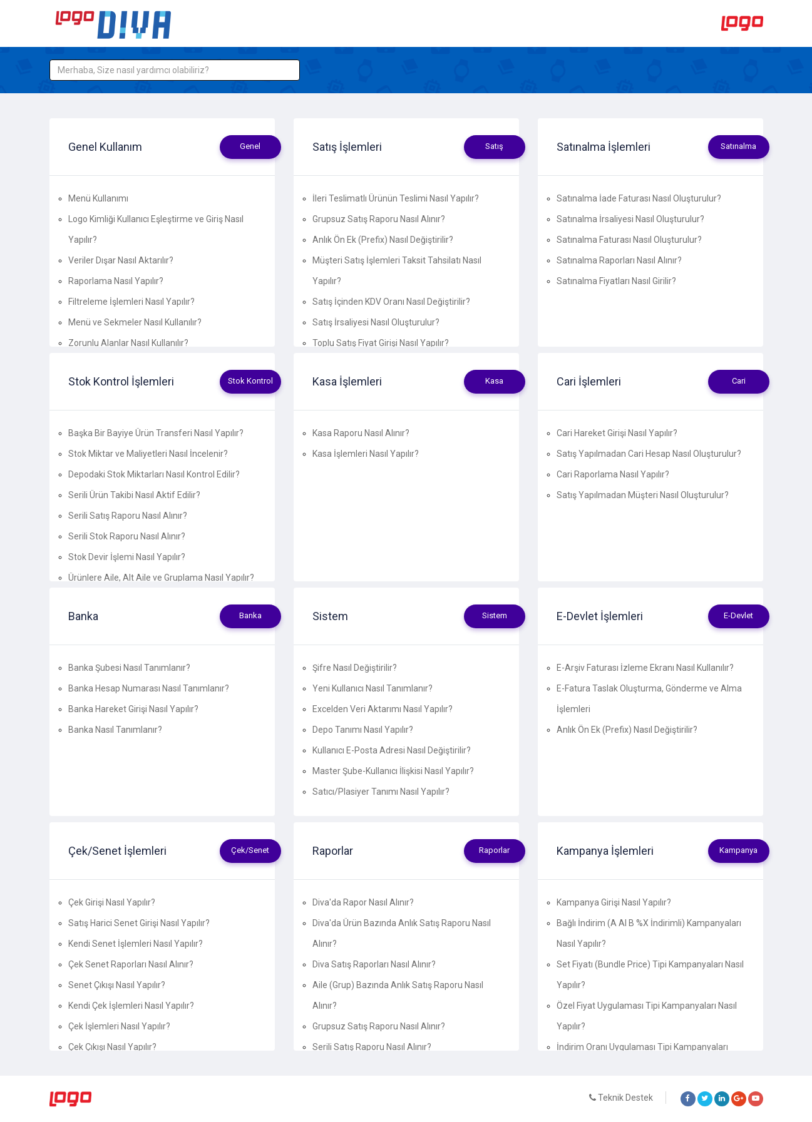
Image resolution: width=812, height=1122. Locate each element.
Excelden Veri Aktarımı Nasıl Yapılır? (382, 709)
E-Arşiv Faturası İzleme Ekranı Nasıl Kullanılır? (645, 668)
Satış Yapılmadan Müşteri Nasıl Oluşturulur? (643, 495)
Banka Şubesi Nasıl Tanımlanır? (129, 668)
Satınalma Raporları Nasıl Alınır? (619, 260)
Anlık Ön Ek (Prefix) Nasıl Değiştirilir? (382, 240)
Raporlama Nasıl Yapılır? (115, 281)
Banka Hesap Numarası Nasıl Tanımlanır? (148, 688)
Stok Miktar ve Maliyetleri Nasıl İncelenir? (148, 454)
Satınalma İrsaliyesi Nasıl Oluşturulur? (630, 219)
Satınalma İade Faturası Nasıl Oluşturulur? (639, 198)
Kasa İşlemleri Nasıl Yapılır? (365, 454)
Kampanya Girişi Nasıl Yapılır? (614, 902)
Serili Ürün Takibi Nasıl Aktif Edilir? (134, 495)
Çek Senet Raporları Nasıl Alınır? (130, 964)
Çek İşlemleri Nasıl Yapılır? (119, 1026)
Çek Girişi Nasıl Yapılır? (111, 902)
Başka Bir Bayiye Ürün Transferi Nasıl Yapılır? (156, 433)
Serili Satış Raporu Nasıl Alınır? (127, 516)
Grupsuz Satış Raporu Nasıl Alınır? (378, 219)
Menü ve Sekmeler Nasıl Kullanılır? (135, 322)
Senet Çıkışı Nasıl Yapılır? (116, 985)
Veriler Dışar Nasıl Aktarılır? (120, 260)
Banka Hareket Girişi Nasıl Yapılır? (133, 709)
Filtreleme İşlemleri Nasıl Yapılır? (131, 302)
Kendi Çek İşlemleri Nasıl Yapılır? (131, 1006)
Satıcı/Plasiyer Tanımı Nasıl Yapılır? (381, 792)
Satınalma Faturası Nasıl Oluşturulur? (629, 240)
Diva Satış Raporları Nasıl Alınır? (374, 964)
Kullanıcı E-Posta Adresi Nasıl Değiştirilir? (391, 750)
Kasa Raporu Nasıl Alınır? (360, 433)
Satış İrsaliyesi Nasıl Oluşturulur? (375, 322)
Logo (742, 23)
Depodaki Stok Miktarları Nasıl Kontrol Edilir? (154, 474)
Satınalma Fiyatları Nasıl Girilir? (616, 281)
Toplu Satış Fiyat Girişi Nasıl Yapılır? (380, 343)
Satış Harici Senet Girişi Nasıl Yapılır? (139, 923)
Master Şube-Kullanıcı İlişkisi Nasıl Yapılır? (393, 771)
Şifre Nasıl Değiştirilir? (354, 668)
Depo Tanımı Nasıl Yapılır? (362, 730)
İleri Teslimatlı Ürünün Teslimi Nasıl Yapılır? (395, 198)
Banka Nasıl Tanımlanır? (115, 730)
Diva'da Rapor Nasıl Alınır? (363, 902)
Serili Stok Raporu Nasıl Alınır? (126, 536)
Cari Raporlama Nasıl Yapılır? (613, 474)
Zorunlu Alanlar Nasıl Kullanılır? (128, 343)
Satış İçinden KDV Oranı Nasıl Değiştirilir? (391, 302)
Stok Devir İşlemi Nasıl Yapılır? (126, 557)
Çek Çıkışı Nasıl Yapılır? (112, 1047)
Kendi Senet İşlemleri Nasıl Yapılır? (135, 944)
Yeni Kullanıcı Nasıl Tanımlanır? (372, 688)
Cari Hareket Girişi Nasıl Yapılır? (617, 433)
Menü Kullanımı (98, 198)
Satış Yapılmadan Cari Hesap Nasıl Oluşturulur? (649, 454)
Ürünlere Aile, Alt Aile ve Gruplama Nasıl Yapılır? (161, 578)
